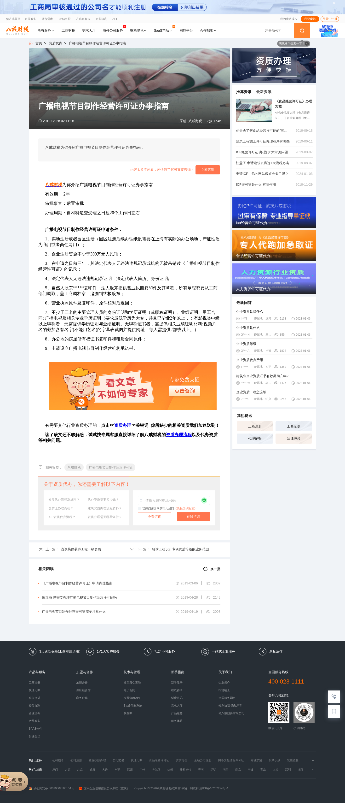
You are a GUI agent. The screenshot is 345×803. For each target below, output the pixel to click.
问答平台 (186, 30)
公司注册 (76, 760)
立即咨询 (207, 170)
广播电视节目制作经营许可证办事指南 (97, 43)
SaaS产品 (164, 28)
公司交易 (118, 760)
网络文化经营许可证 (231, 760)
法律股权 (293, 438)
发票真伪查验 (132, 682)
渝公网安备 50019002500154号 (51, 788)
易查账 (128, 713)
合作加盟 (208, 30)
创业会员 (34, 736)
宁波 (250, 769)
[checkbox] (140, 509)
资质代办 (55, 43)
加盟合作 (82, 682)
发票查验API (132, 698)
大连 (105, 769)
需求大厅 (89, 30)
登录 (326, 19)
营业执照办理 (97, 760)
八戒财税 (195, 121)
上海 (275, 769)
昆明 (213, 769)
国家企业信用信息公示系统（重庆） (104, 788)
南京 (238, 769)
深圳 (288, 769)
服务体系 (177, 721)
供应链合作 (83, 690)
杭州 (170, 769)
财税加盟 (256, 760)
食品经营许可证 (159, 760)
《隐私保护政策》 (185, 508)
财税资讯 (138, 30)
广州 (142, 769)
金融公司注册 (202, 760)
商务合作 (82, 698)
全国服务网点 (227, 698)
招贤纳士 (224, 690)
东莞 (117, 769)
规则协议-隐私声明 (230, 705)
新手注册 (177, 682)
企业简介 (224, 682)
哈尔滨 (156, 769)
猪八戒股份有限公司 (231, 713)
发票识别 (274, 760)
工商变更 (293, 426)
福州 (130, 769)
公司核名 (58, 760)
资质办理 (34, 705)
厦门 (55, 769)
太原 (67, 769)
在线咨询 (193, 516)
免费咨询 (154, 516)
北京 (80, 769)
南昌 (226, 769)
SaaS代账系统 (133, 705)
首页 (38, 43)
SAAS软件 (35, 728)
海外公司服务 (114, 28)
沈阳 (300, 769)
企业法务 (34, 713)
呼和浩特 (185, 769)
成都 (92, 769)
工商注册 (255, 426)
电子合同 (129, 690)
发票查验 (293, 760)
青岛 (263, 769)
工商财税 (68, 30)
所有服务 (46, 30)
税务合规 (34, 698)
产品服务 (34, 721)
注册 (334, 19)
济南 (201, 769)
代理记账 (255, 438)
